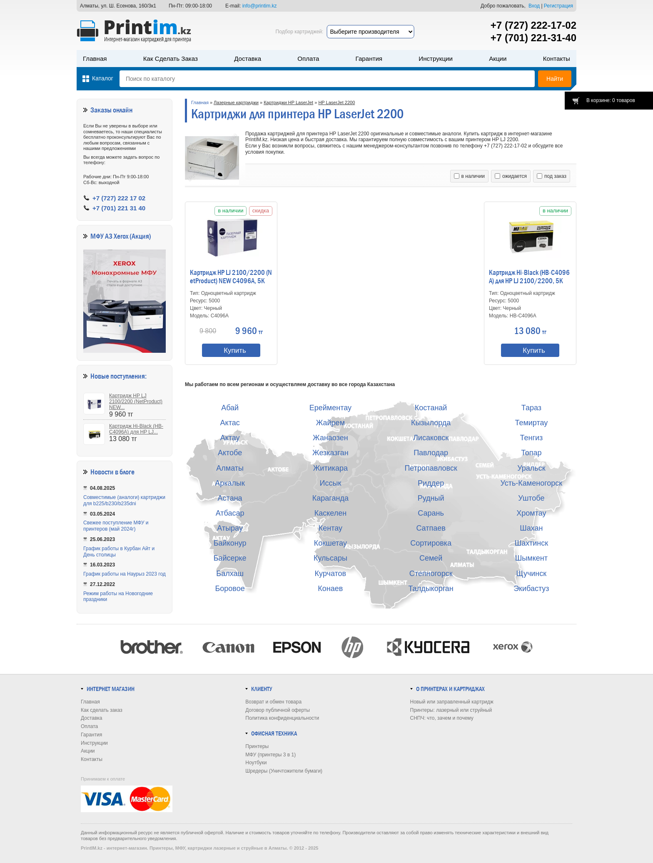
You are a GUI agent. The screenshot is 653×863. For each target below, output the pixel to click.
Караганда (330, 498)
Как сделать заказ (170, 58)
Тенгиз (531, 438)
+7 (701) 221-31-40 (533, 37)
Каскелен (330, 513)
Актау (230, 438)
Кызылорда (431, 423)
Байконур (230, 543)
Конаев (330, 588)
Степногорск (431, 573)
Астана (230, 498)
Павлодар (431, 453)
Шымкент (531, 558)
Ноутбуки (256, 763)
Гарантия (369, 58)
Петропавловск (430, 468)
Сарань (431, 513)
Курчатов (330, 573)
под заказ (551, 176)
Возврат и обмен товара (273, 702)
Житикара (330, 468)
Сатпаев (430, 528)
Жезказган (330, 453)
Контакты (556, 58)
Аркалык (230, 483)
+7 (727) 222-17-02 (533, 25)
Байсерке (230, 558)
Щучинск (531, 573)
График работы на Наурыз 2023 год (124, 574)
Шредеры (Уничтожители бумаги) (283, 771)
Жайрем (330, 423)
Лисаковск (431, 438)
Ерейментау (330, 408)
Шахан (531, 528)
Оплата (308, 58)
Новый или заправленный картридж (451, 702)
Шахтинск (531, 543)
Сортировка (430, 543)
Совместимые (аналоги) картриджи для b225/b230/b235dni (124, 500)
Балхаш (230, 573)
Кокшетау (330, 543)
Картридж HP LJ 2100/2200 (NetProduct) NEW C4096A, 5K (231, 277)
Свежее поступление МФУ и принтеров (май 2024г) (116, 526)
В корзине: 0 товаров (610, 100)
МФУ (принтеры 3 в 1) (270, 755)
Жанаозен (330, 438)
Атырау (230, 528)
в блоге (125, 472)
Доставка (247, 58)
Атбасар (230, 513)
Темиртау (531, 423)
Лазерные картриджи (236, 102)
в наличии (469, 176)
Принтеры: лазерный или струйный (451, 710)
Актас (230, 423)
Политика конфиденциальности (282, 718)
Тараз (531, 408)
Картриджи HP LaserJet (288, 102)
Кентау (330, 528)
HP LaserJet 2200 (336, 102)
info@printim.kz (259, 6)
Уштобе (531, 498)
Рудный (431, 498)
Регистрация (558, 6)
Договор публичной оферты (277, 710)
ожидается (511, 176)
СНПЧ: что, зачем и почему (442, 718)
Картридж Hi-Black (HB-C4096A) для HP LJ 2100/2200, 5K (529, 277)
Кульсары (330, 558)
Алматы (230, 468)
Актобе (230, 453)
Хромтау (531, 513)
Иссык (330, 483)
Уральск (531, 468)
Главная (95, 58)
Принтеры (257, 746)
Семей (430, 558)
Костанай (431, 408)
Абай (230, 408)
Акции (497, 58)
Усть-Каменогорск (532, 483)
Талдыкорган (430, 588)
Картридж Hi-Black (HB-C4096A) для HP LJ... (136, 429)
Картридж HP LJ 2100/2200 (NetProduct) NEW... (135, 401)
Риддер (431, 483)
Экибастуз (531, 588)
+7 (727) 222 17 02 (118, 198)
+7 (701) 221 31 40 (118, 208)
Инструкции (436, 58)
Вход (534, 6)
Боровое (230, 588)
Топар (531, 453)
